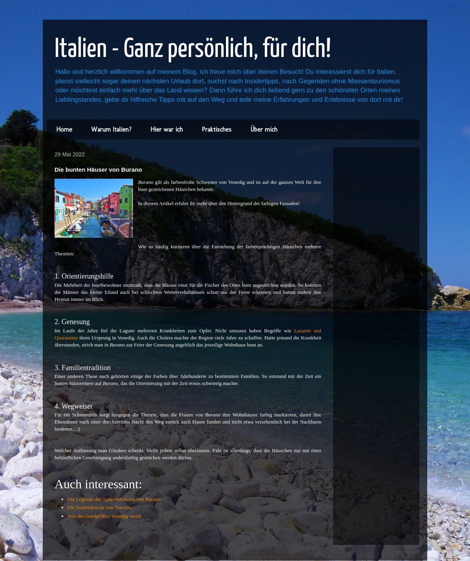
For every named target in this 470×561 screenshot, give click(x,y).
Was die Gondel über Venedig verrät (104, 516)
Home (64, 129)
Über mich (263, 129)
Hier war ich (166, 129)
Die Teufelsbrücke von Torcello (99, 507)
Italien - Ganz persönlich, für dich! (193, 49)
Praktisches (216, 129)
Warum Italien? (111, 129)
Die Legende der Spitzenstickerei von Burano (113, 499)
